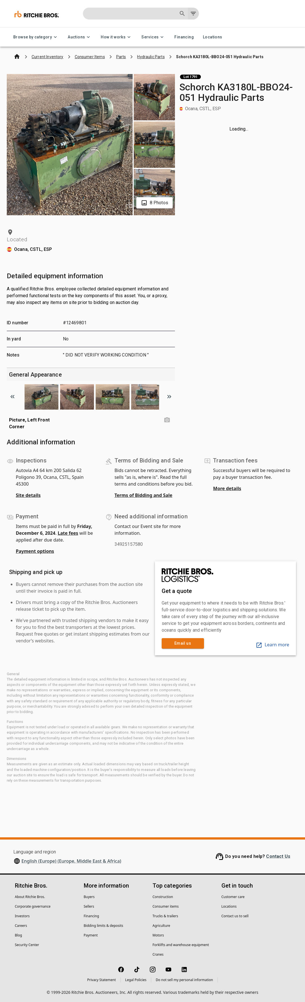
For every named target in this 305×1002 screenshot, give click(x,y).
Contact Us (278, 856)
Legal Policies (135, 979)
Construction (163, 896)
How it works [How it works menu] (116, 37)
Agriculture (161, 925)
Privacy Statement (101, 979)
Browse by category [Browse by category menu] (36, 37)
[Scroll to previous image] (12, 396)
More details (227, 488)
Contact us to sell (235, 916)
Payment (91, 935)
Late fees (68, 533)
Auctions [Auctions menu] (79, 37)
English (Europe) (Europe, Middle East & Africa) (71, 861)
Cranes (158, 954)
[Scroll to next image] (169, 396)
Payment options (35, 551)
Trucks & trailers (165, 916)
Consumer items (166, 906)
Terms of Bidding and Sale (143, 495)
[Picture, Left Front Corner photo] (167, 420)
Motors (158, 935)
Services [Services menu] (153, 37)
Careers (21, 925)
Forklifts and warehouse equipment (181, 944)
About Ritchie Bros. (30, 896)
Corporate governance (33, 906)
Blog (18, 935)
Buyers (89, 896)
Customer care (233, 896)
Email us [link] (183, 643)
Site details (28, 495)
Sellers (89, 906)
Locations (213, 37)
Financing (184, 37)
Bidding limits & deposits (103, 925)
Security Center (27, 944)
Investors (22, 916)
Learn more (272, 645)
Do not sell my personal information (184, 979)
